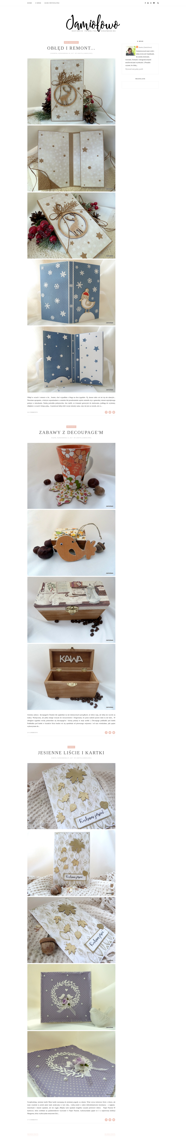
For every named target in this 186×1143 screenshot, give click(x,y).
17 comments (32, 1119)
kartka (71, 747)
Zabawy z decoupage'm (71, 432)
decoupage (71, 426)
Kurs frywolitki (52, 3)
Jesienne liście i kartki (71, 752)
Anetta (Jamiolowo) (145, 47)
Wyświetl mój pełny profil (134, 69)
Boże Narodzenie (71, 42)
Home (29, 3)
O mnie (38, 3)
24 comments (32, 412)
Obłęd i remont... (71, 48)
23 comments (32, 732)
